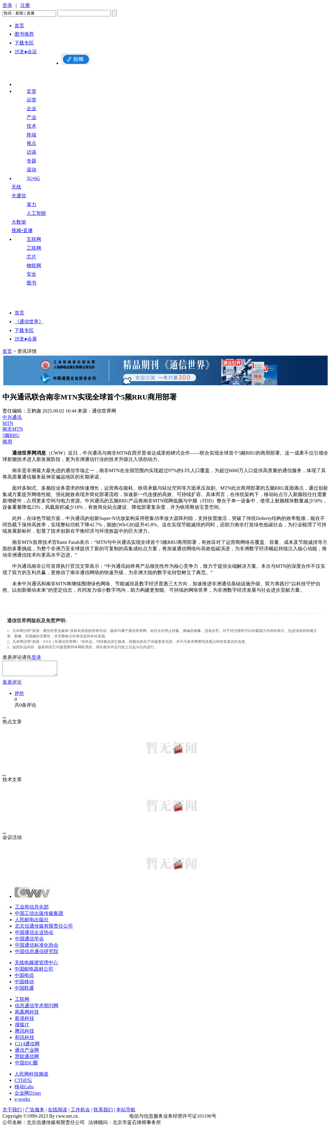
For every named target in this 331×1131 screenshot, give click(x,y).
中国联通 (24, 990)
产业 (31, 117)
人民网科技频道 (31, 1076)
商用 (7, 441)
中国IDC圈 (26, 1065)
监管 (31, 91)
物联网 (34, 265)
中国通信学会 (29, 941)
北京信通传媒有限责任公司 (44, 928)
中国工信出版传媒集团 (39, 916)
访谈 (31, 152)
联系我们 (103, 1112)
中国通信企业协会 (34, 935)
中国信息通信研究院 (36, 954)
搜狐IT (22, 1027)
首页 (19, 25)
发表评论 (12, 684)
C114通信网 (27, 1046)
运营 (31, 99)
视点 (31, 143)
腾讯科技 (24, 1033)
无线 (16, 186)
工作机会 (80, 1112)
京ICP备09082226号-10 (104, 1118)
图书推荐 (24, 34)
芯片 (31, 256)
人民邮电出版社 (32, 922)
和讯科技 (24, 1040)
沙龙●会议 (26, 51)
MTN (7, 423)
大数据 (18, 222)
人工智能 (36, 213)
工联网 (34, 248)
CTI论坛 (23, 1083)
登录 (7, 5)
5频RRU (11, 435)
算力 (31, 204)
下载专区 (24, 42)
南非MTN (12, 429)
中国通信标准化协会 (36, 947)
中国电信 (24, 978)
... (4, 718)
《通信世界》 (29, 321)
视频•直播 (22, 230)
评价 (19, 696)
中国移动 (24, 984)
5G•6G (33, 178)
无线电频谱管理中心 (36, 965)
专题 (31, 160)
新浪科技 (24, 1021)
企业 (31, 108)
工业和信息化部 (32, 909)
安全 (31, 274)
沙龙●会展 (26, 338)
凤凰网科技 (27, 1014)
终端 (31, 134)
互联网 (34, 239)
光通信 (18, 195)
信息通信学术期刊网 (36, 1008)
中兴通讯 (12, 417)
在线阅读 (57, 1112)
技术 (31, 126)
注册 (25, 5)
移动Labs (24, 1089)
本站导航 (126, 1112)
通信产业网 (27, 1052)
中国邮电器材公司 (34, 971)
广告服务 (34, 1112)
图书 (31, 282)
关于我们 (12, 1112)
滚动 (31, 169)
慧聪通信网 (27, 1059)
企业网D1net (28, 1095)
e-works (22, 1101)
